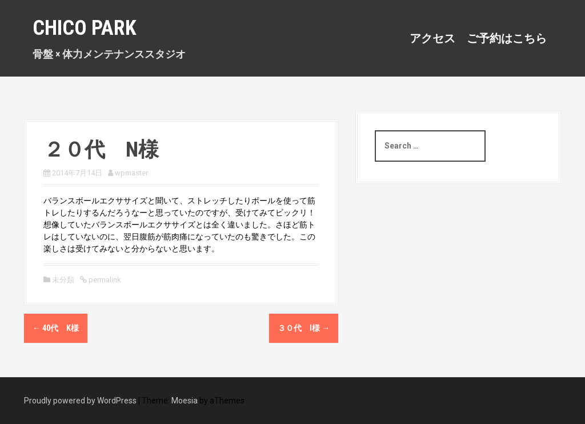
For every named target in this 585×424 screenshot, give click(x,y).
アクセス (432, 38)
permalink (104, 279)
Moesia (184, 400)
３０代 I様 (304, 328)
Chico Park (85, 28)
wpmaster (131, 173)
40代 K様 (56, 328)
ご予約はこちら (507, 38)
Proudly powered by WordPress (80, 400)
